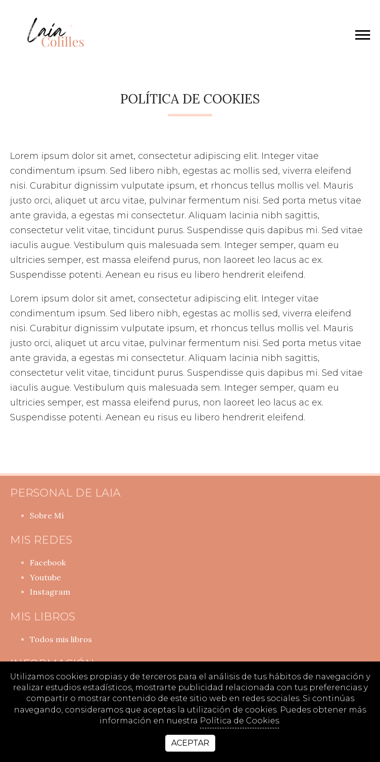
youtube (45, 577)
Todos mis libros (61, 639)
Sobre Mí (47, 515)
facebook (48, 562)
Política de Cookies (239, 720)
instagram (50, 592)
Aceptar (190, 743)
